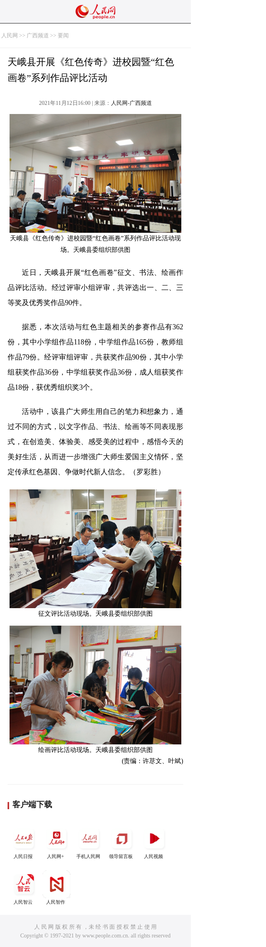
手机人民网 (89, 842)
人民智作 (56, 887)
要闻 (63, 36)
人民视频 (154, 842)
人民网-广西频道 (131, 103)
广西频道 (38, 36)
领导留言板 (122, 842)
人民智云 (24, 887)
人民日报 (24, 842)
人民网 (9, 36)
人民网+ (56, 842)
